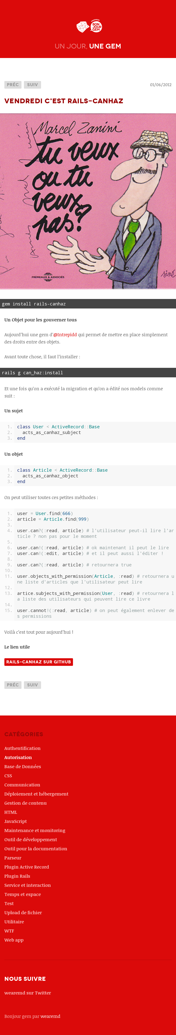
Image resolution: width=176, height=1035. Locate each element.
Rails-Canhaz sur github (38, 662)
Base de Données (22, 766)
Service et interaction (27, 885)
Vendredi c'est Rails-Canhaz (64, 101)
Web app (14, 940)
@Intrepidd (65, 334)
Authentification (22, 748)
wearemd (50, 1016)
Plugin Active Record (26, 867)
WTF (9, 931)
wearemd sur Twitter (27, 993)
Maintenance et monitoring (34, 830)
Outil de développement (30, 839)
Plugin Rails (17, 876)
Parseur (12, 858)
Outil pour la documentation (35, 848)
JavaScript (15, 821)
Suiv (32, 84)
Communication (22, 784)
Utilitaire (14, 921)
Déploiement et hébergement (36, 794)
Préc (13, 84)
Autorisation (18, 757)
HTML (10, 812)
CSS (8, 775)
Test (9, 903)
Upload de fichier (23, 912)
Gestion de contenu (25, 803)
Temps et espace (22, 894)
